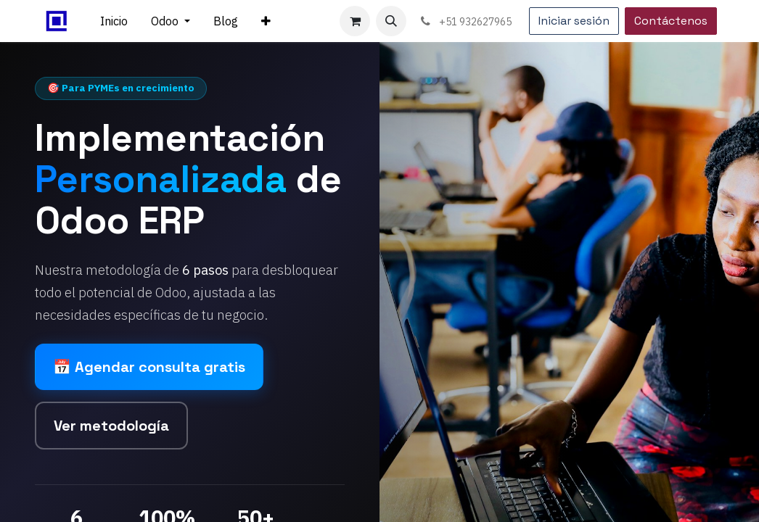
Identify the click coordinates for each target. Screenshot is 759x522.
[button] (391, 21)
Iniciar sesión (574, 20)
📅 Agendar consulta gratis (149, 366)
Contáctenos (670, 20)
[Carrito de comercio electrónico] (355, 21)
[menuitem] (114, 21)
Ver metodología (111, 425)
